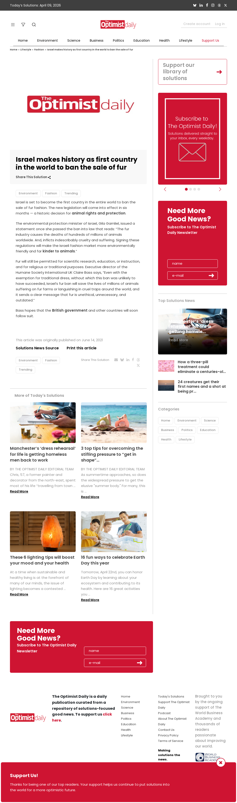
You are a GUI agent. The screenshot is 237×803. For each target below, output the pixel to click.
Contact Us (166, 730)
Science (73, 40)
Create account (196, 24)
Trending (71, 193)
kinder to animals (59, 251)
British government (69, 310)
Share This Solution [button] (33, 177)
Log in (220, 24)
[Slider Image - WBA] (190, 189)
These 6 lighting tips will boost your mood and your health (42, 560)
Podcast (164, 713)
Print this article (82, 348)
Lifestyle (185, 40)
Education (142, 40)
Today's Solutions (171, 696)
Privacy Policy (168, 735)
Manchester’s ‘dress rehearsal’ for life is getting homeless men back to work (43, 454)
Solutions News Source (37, 348)
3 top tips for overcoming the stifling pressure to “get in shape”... (112, 454)
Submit (211, 275)
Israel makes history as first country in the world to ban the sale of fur (90, 49)
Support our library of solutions (179, 72)
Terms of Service (170, 741)
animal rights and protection (98, 213)
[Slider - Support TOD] (194, 189)
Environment (47, 40)
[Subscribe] (186, 189)
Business (96, 40)
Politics (118, 40)
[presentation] (194, 249)
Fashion (39, 49)
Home (23, 40)
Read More (19, 491)
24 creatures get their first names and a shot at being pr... (202, 386)
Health (164, 40)
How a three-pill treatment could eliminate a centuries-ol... (202, 366)
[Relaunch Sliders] (198, 189)
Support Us (210, 40)
